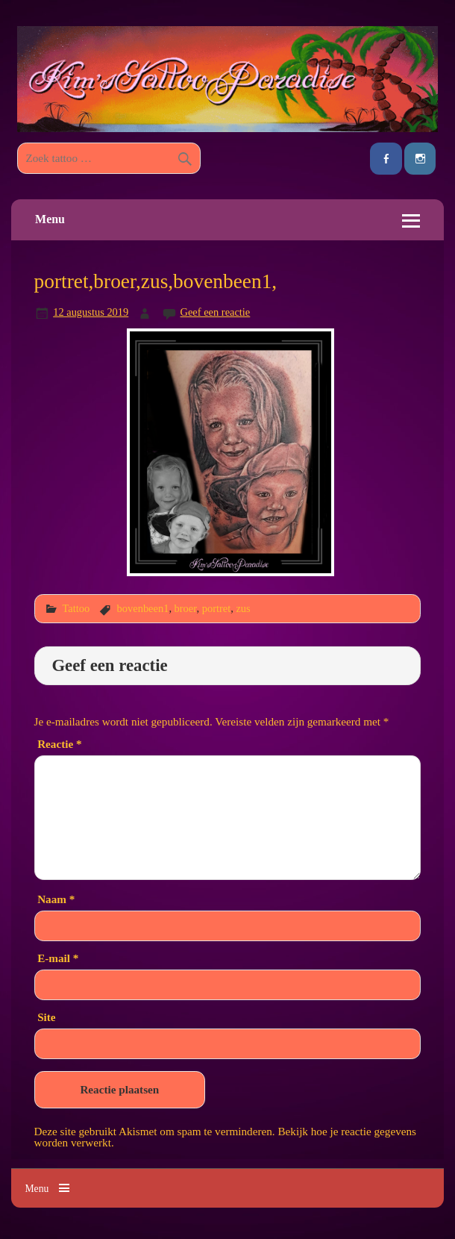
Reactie (59, 743)
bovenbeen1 (143, 608)
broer (186, 608)
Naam (56, 899)
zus (243, 608)
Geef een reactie (216, 312)
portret (216, 608)
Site (46, 1017)
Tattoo (76, 608)
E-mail (57, 958)
